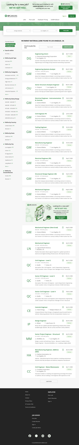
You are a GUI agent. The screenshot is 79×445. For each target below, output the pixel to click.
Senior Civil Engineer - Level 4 (45, 291)
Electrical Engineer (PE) (43, 158)
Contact (27, 398)
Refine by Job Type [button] (10, 58)
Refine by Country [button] (10, 122)
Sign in (64, 16)
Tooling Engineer (41, 127)
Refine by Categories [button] (11, 72)
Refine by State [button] (9, 133)
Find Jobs (66, 30)
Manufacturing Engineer (43, 143)
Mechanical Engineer (42, 189)
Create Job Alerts (36, 427)
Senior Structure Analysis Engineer (47, 85)
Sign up (72, 16)
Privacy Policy (28, 401)
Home (26, 391)
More (6, 94)
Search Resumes (52, 398)
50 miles (7, 53)
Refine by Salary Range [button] (12, 99)
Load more (49, 381)
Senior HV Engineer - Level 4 (45, 276)
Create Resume (36, 421)
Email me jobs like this (29, 47)
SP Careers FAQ (29, 404)
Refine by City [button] (9, 144)
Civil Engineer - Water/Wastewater (47, 367)
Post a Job (50, 395)
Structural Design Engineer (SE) (46, 174)
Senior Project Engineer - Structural (47, 334)
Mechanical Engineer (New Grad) (46, 227)
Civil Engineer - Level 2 (43, 260)
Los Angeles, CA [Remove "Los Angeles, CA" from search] (9, 46)
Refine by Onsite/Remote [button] (8, 171)
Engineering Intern (41, 54)
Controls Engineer (41, 307)
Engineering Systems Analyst (45, 69)
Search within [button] (9, 50)
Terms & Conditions (30, 407)
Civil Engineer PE (41, 114)
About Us (27, 395)
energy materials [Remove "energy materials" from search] (10, 44)
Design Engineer (40, 321)
